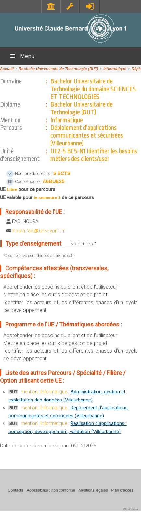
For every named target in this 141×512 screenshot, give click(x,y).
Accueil (7, 68)
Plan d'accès (122, 490)
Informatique (114, 68)
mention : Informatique (44, 391)
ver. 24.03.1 (130, 508)
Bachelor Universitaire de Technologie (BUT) (58, 68)
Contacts (15, 490)
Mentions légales (93, 490)
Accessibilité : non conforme (51, 490)
